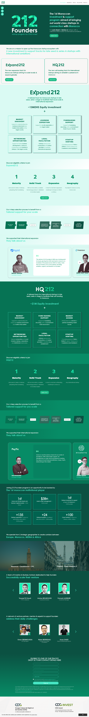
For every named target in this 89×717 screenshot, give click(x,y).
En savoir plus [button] (33, 714)
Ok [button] (82, 714)
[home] (3, 2)
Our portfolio (79, 2)
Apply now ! (54, 35)
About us (85, 2)
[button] (80, 262)
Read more (52, 79)
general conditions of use (49, 679)
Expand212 (69, 2)
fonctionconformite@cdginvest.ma (25, 690)
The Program (63, 2)
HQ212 (74, 2)
